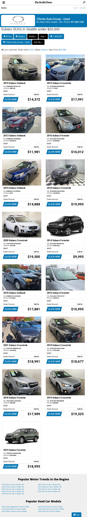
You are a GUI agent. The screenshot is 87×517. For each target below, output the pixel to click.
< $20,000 (56, 36)
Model (32, 36)
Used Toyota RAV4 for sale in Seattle (14, 509)
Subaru (20, 36)
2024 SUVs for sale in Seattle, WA (49, 484)
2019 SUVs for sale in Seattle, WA (49, 491)
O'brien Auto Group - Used (16, 42)
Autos (4, 8)
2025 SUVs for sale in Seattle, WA (13, 484)
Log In (76, 8)
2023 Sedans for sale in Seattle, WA (50, 487)
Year (43, 36)
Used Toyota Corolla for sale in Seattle (14, 511)
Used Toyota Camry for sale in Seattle (50, 507)
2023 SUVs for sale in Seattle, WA (13, 487)
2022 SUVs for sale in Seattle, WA (13, 489)
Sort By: (38, 42)
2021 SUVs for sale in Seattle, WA (49, 489)
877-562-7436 (77, 22)
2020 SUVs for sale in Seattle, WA (13, 491)
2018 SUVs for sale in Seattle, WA (13, 494)
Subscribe (82, 8)
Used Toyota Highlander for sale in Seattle (15, 507)
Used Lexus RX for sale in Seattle (49, 511)
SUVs (7, 36)
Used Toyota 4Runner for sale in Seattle (51, 509)
